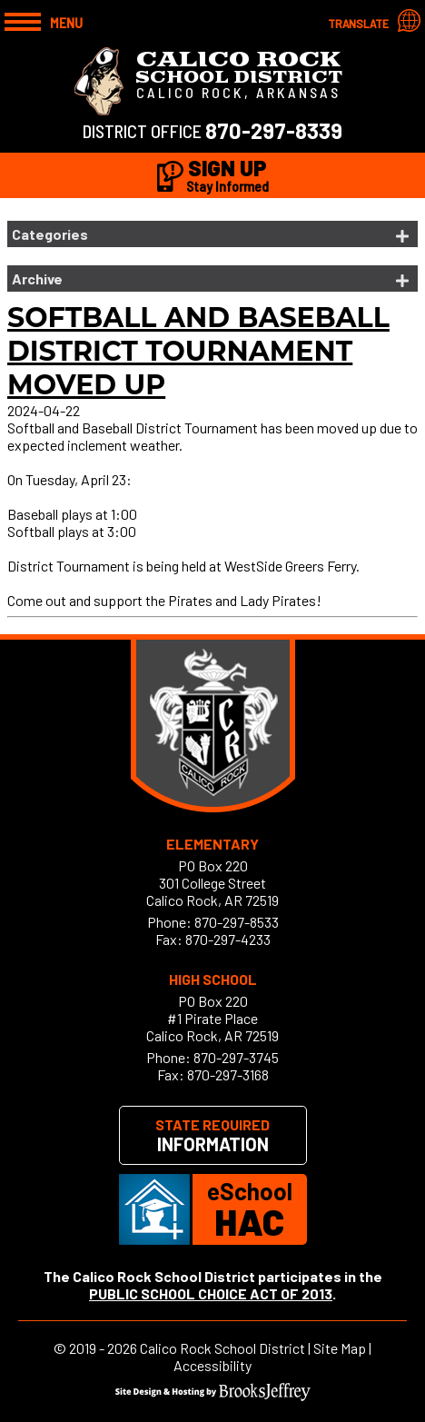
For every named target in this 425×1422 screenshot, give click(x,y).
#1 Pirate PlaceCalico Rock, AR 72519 (212, 1026)
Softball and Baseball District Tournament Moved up (198, 351)
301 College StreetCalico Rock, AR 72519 (212, 891)
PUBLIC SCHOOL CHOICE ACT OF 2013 (210, 1293)
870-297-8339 (273, 130)
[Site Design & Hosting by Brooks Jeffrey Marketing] (213, 1395)
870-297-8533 (236, 921)
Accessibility (212, 1365)
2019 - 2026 (103, 1348)
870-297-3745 (236, 1057)
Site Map (339, 1348)
